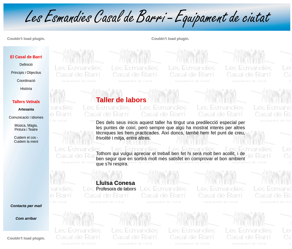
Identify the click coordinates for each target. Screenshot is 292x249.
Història (26, 89)
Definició (26, 65)
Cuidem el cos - (26, 138)
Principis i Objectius (26, 73)
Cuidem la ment (26, 142)
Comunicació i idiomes (26, 117)
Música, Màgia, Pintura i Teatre (26, 127)
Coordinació (26, 81)
